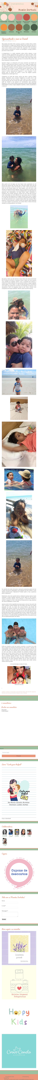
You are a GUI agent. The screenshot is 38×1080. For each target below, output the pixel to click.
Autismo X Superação (11, 691)
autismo (3, 691)
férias (24, 691)
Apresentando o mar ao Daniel (15, 38)
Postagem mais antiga (32, 698)
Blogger (31, 1076)
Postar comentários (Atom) (11, 748)
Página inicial (19, 698)
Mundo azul (4, 693)
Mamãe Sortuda (18, 1076)
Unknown (14, 40)
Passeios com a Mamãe (21, 693)
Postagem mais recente (6, 698)
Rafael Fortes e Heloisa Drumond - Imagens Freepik (21, 1078)
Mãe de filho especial (31, 691)
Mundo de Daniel (12, 693)
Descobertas (19, 691)
